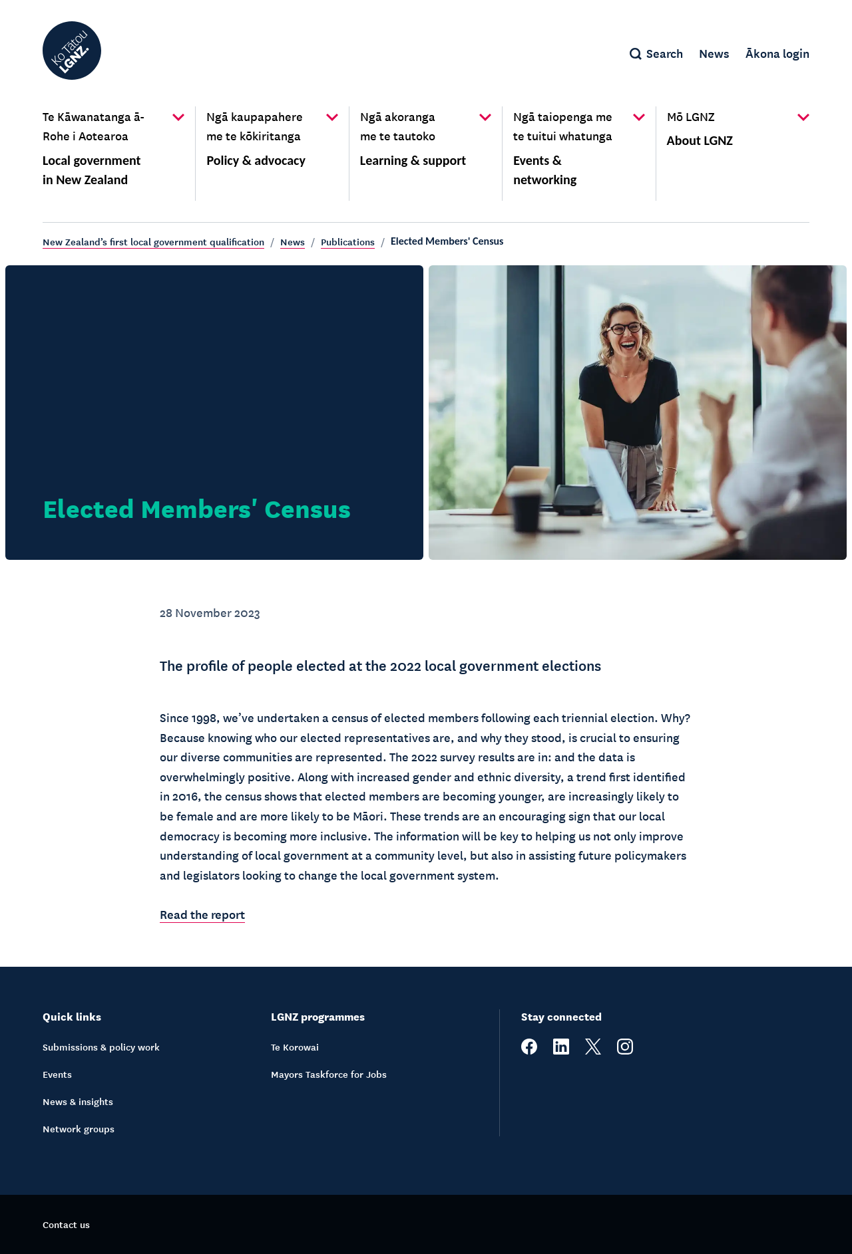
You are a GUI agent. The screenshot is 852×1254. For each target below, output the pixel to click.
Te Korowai (295, 1046)
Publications (348, 241)
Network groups (78, 1128)
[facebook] (529, 1050)
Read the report (202, 913)
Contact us (66, 1224)
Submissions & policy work (101, 1046)
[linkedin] (561, 1050)
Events (57, 1073)
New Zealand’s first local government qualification (153, 241)
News (292, 241)
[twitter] (593, 1050)
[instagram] (625, 1050)
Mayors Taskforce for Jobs (329, 1073)
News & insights (78, 1101)
